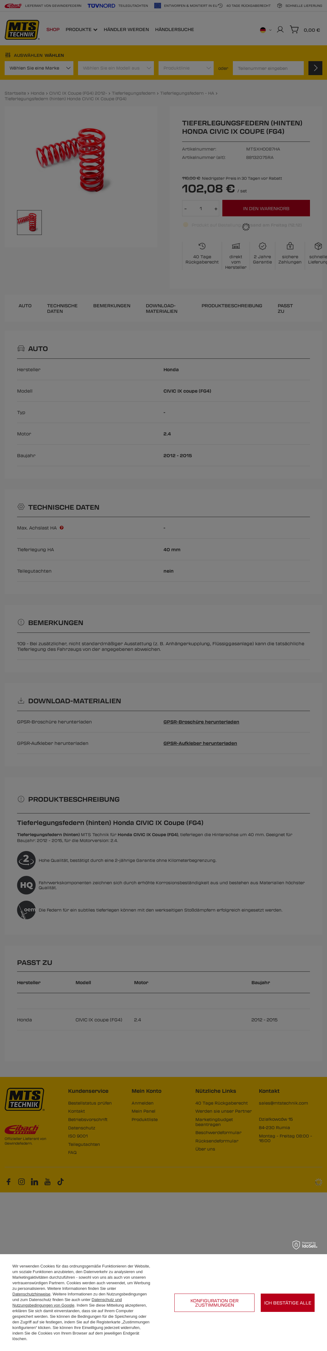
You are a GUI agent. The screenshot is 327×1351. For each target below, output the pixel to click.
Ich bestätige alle (287, 1302)
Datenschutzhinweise (31, 1294)
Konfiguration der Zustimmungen (214, 1302)
